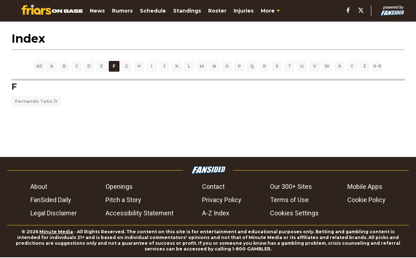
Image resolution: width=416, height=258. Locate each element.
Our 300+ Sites (291, 186)
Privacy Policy (221, 200)
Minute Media (56, 231)
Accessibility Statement (139, 213)
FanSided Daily (50, 200)
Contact (213, 186)
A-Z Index (215, 213)
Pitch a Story (123, 200)
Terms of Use (289, 200)
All (39, 66)
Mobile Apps (364, 186)
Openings (119, 186)
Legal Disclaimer (53, 213)
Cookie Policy (366, 200)
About (38, 186)
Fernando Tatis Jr (36, 101)
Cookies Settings (294, 213)
